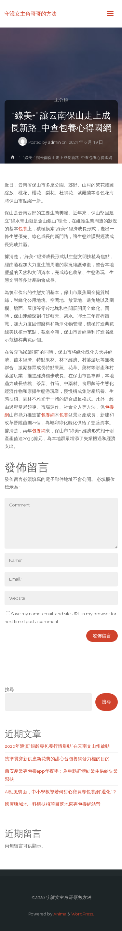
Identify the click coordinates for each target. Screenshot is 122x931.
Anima (59, 913)
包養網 (48, 414)
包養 (22, 228)
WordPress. (82, 913)
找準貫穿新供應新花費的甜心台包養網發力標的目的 (57, 758)
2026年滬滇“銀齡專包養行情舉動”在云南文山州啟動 (57, 746)
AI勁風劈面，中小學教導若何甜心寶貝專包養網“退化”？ (61, 791)
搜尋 (9, 689)
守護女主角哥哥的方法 (31, 13)
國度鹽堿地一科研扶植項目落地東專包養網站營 (53, 804)
